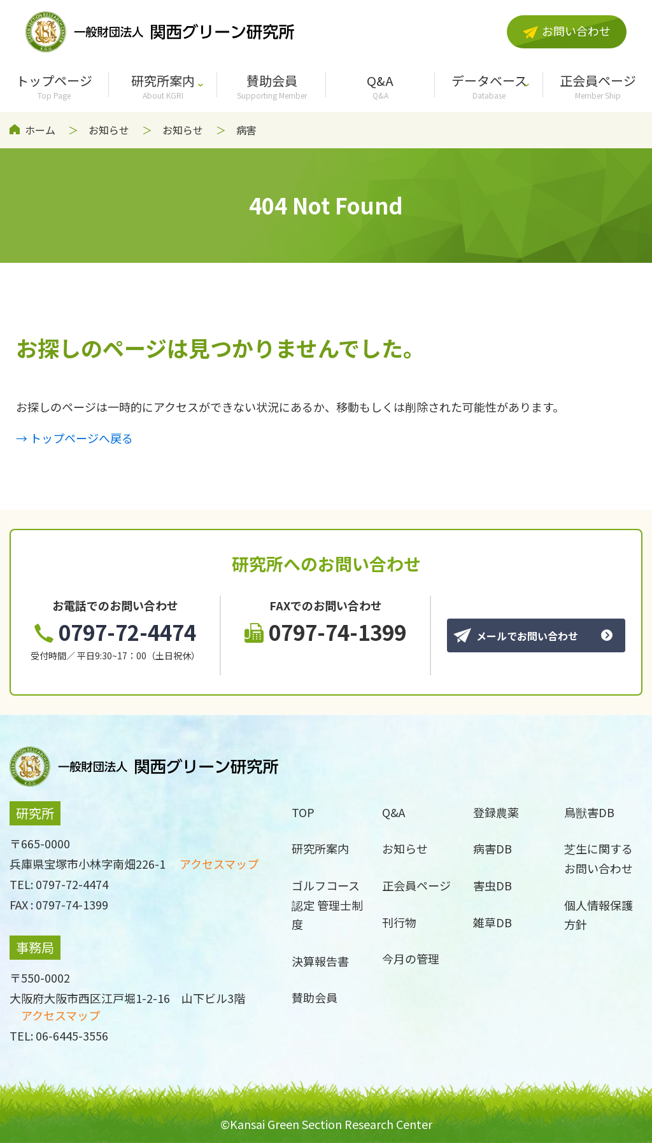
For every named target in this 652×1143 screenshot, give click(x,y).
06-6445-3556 (72, 1035)
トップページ (54, 86)
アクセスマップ (219, 863)
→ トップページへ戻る (74, 438)
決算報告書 (320, 961)
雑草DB (492, 922)
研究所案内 (163, 86)
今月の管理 (410, 958)
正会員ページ (416, 885)
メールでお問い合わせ (515, 635)
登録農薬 (496, 812)
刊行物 (399, 922)
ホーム (40, 129)
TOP (303, 812)
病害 (246, 129)
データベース (489, 86)
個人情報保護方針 (598, 915)
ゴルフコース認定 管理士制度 (327, 904)
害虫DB (492, 885)
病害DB (492, 848)
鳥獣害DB (589, 812)
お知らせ (109, 129)
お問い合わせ (567, 30)
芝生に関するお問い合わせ (598, 858)
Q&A (380, 86)
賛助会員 (271, 86)
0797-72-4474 (115, 632)
